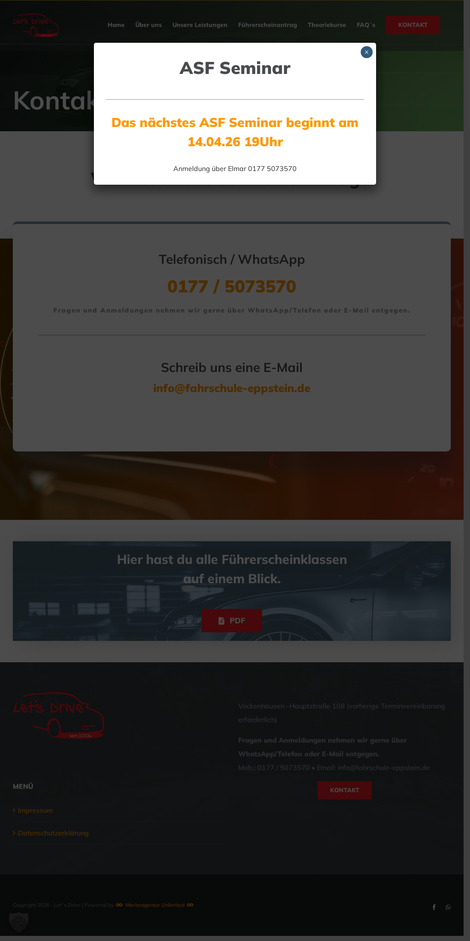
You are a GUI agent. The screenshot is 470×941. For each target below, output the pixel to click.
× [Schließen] (366, 52)
